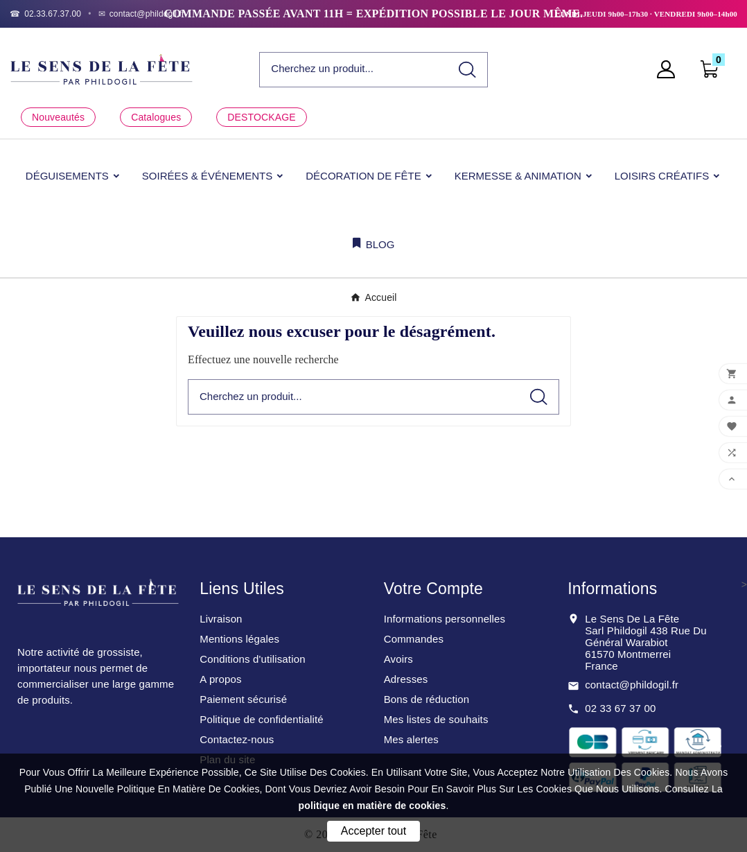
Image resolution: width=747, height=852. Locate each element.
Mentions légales (239, 639)
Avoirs (398, 659)
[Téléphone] (45, 14)
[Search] (467, 69)
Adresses (406, 679)
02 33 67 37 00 (620, 708)
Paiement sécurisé (243, 699)
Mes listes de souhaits (436, 719)
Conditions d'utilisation (252, 659)
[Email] (141, 14)
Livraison (221, 619)
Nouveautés (58, 117)
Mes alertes (411, 739)
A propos (220, 679)
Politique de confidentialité (262, 719)
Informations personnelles (445, 619)
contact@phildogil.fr (631, 684)
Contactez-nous (237, 739)
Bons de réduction (426, 699)
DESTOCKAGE (261, 117)
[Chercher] (353, 69)
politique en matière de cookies (372, 805)
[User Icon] (670, 69)
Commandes (413, 639)
